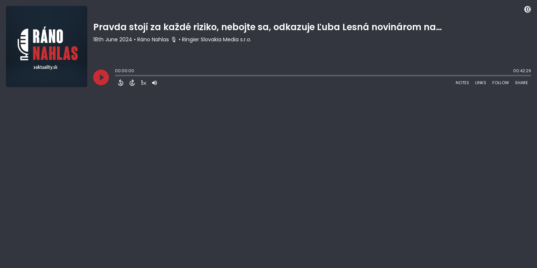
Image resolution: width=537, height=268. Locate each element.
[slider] (116, 76)
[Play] (101, 77)
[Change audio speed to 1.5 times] (143, 82)
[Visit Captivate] (527, 10)
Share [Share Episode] (521, 83)
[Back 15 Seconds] (120, 82)
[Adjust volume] (154, 82)
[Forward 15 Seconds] (132, 82)
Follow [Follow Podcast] (500, 83)
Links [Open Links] (480, 83)
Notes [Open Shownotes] (462, 83)
